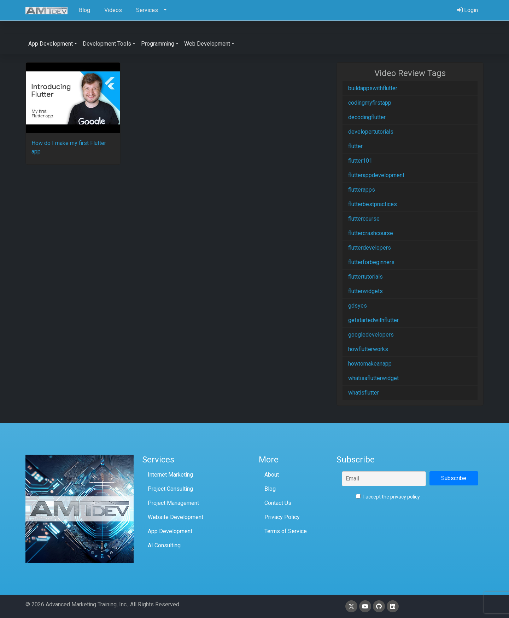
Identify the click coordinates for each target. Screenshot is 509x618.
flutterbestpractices (372, 204)
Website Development (175, 517)
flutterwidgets (365, 291)
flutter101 (360, 160)
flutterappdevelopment (376, 175)
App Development (170, 531)
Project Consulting (170, 488)
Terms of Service (285, 531)
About (271, 474)
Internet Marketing (170, 474)
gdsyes (357, 305)
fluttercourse (364, 218)
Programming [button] (157, 43)
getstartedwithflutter (373, 320)
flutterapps (361, 189)
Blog (270, 488)
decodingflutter (367, 117)
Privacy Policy (282, 517)
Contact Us (277, 503)
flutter (355, 146)
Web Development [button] (207, 43)
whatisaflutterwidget (373, 378)
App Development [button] (50, 43)
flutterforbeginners (371, 262)
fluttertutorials (365, 276)
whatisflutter (363, 392)
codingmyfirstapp (369, 102)
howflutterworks (368, 349)
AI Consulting (164, 545)
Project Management (173, 503)
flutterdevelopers (369, 247)
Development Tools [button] (107, 43)
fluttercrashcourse (370, 233)
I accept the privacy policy (388, 497)
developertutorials (370, 131)
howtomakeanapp (370, 363)
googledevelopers (371, 334)
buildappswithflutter (372, 88)
